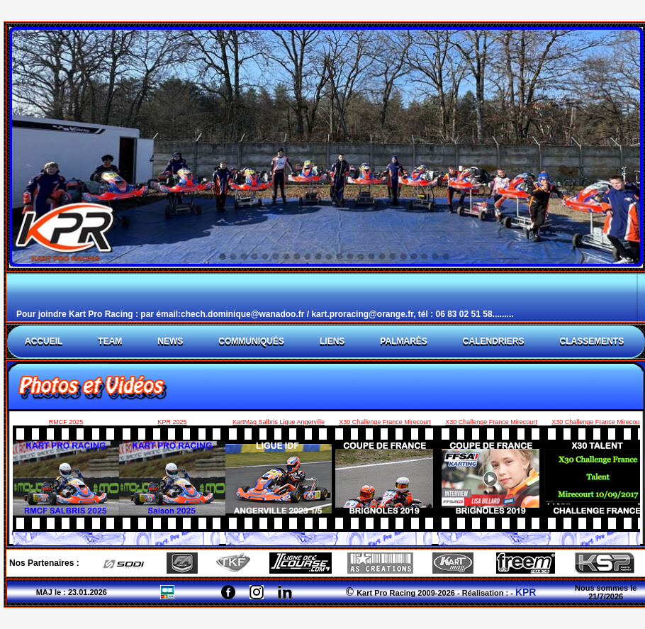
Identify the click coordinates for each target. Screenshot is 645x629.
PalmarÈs (403, 341)
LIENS (332, 341)
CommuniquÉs (251, 341)
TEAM (110, 341)
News (170, 341)
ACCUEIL (43, 341)
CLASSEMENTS (591, 341)
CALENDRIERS (494, 341)
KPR (526, 592)
